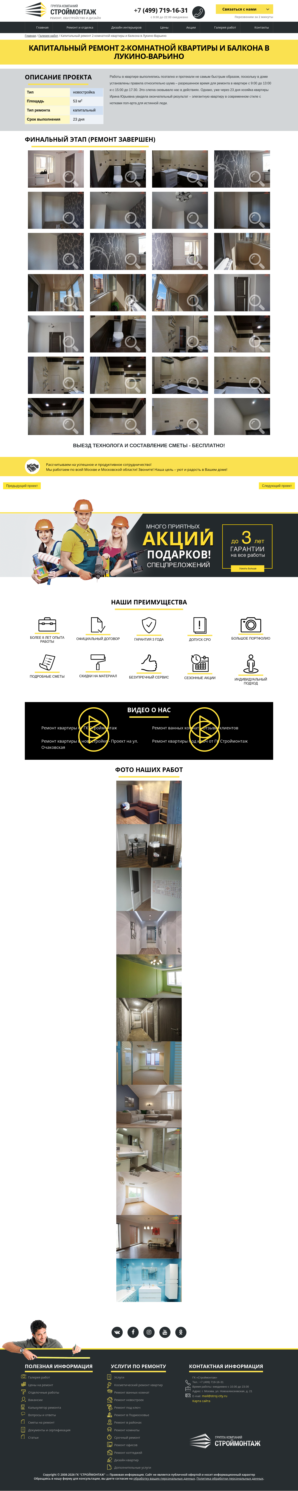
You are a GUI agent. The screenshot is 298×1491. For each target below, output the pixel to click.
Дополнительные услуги (132, 1468)
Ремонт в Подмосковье (131, 1415)
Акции (188, 27)
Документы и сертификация (49, 1430)
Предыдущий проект (22, 486)
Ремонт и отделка (76, 27)
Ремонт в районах (128, 1422)
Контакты (258, 27)
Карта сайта (201, 1401)
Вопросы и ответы (42, 1415)
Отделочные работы (43, 1392)
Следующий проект (277, 486)
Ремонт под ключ (127, 1407)
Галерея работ (221, 27)
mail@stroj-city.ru (214, 1396)
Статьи (33, 1437)
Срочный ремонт (127, 1437)
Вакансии (35, 1400)
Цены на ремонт (40, 1385)
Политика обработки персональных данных (230, 1479)
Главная (38, 27)
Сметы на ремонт (41, 1422)
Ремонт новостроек (129, 1400)
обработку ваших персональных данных (164, 1479)
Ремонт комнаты (126, 1430)
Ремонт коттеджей (128, 1452)
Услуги (119, 1377)
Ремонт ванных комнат (131, 1392)
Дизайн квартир (126, 1460)
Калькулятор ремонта (44, 1407)
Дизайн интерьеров (123, 27)
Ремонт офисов (125, 1445)
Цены (161, 27)
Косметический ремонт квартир (138, 1385)
